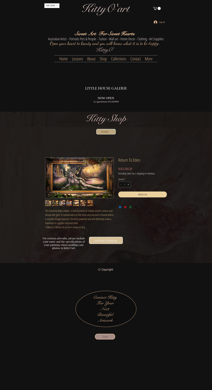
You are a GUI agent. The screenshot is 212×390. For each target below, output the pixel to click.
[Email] (105, 336)
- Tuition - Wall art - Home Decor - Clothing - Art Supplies (130, 38)
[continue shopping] (106, 240)
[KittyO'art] (105, 9)
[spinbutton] (125, 184)
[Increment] (128, 184)
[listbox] (51, 5)
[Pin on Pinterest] (125, 207)
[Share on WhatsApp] (130, 207)
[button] (51, 5)
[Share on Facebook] (120, 207)
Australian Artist (57, 38)
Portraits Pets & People (82, 38)
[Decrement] (121, 184)
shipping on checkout (146, 173)
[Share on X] (135, 207)
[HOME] (106, 131)
